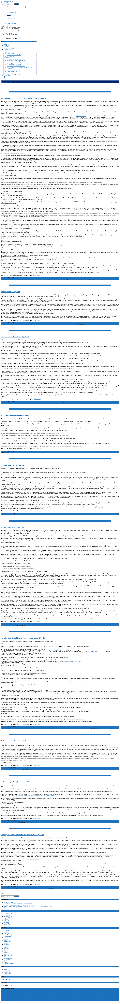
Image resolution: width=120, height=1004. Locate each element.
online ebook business (108, 886)
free (46, 322)
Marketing (6, 950)
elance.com (58, 389)
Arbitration (6, 932)
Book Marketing (8, 934)
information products (99, 401)
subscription (46, 279)
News (5, 951)
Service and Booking (9, 48)
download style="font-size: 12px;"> (62, 726)
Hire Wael (6, 45)
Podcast (6, 952)
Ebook (74, 279)
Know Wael (6, 46)
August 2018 (7, 917)
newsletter (111, 277)
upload (53, 728)
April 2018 (6, 923)
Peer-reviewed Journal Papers (14, 59)
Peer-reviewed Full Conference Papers (16, 60)
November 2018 (8, 913)
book (23, 624)
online (16, 324)
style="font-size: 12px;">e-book (35, 279)
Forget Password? (11, 18)
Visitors (85, 279)
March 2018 (7, 924)
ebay (35, 820)
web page (60, 728)
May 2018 (6, 922)
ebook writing (48, 401)
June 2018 (6, 920)
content (27, 277)
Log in (5, 969)
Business (6, 937)
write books (64, 279)
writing (69, 279)
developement (33, 322)
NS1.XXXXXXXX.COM (54, 650)
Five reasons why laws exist (10, 907)
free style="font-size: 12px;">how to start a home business (54, 886)
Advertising (6, 930)
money (73, 768)
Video (5, 961)
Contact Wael (7, 75)
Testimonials (7, 50)
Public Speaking (8, 955)
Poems (5, 954)
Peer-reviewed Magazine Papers (14, 61)
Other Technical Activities (13, 74)
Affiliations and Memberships (14, 55)
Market (2, 728)
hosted (95, 726)
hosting (100, 726)
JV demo (6, 947)
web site (65, 728)
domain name (33, 726)
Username (9, 7)
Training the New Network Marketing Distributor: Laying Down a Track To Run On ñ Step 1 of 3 (28, 906)
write (59, 279)
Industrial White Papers (12, 70)
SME (5, 956)
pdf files (11, 279)
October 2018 (7, 915)
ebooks (34, 277)
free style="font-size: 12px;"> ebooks (63, 322)
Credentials (6, 52)
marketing (114, 322)
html (103, 726)
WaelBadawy (4, 277)
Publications (7, 57)
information (86, 277)
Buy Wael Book (7, 49)
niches (12, 324)
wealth (114, 768)
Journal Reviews (11, 72)
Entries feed (7, 971)
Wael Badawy (5, 994)
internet (107, 726)
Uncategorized (7, 959)
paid (116, 277)
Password (9, 9)
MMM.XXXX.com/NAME (74, 661)
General (6, 943)
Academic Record (11, 53)
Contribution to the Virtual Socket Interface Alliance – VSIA (22, 67)
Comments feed (7, 972)
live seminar (38, 275)
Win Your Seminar (8, 963)
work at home (20, 888)
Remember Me (11, 12)
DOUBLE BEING (8, 902)
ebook (30, 277)
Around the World (8, 933)
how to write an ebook (88, 401)
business (27, 322)
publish (92, 624)
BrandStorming (7, 936)
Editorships (9, 68)
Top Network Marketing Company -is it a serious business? (18, 903)
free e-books (44, 277)
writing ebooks (49, 403)
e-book (30, 624)
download (50, 726)
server (26, 728)
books (23, 277)
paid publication (5, 279)
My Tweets (3, 991)
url (56, 728)
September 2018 (8, 916)
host (92, 726)
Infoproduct (79, 279)
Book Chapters (10, 63)
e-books (32, 820)
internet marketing (93, 277)
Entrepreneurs (7, 941)
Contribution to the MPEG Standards (16, 66)
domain (27, 726)
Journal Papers (7, 945)
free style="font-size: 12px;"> (46, 451)
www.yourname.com (35, 859)
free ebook (50, 277)
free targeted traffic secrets (75, 886)
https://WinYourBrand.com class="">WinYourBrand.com (68, 277)
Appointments (10, 56)
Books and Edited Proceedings (14, 64)
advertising (18, 277)
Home (5, 44)
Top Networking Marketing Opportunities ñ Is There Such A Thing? (20, 905)
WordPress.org (7, 973)
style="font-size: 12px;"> (20, 279)
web (117, 768)
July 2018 (6, 919)
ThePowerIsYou (8, 958)
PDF (76, 768)
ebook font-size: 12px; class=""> (37, 401)
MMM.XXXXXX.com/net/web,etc (96, 652)
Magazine (6, 948)
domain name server (42, 726)
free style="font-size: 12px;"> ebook (56, 624)
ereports (39, 277)
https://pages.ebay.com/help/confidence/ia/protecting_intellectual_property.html (34, 795)
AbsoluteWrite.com (81, 116)
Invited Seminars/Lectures (13, 71)
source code (32, 728)
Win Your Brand (54, 279)
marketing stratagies (104, 277)
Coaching (6, 939)
